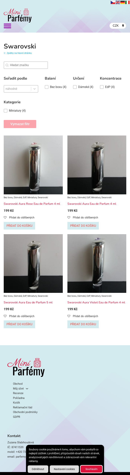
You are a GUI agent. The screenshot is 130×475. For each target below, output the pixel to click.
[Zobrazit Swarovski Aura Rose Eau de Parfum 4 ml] (33, 164)
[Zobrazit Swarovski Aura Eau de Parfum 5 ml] (33, 263)
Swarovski (43, 197)
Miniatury (32, 197)
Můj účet (18, 388)
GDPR (16, 417)
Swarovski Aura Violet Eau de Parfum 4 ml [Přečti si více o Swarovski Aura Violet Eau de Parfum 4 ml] (96, 302)
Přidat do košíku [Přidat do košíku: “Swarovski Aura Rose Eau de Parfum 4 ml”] (19, 226)
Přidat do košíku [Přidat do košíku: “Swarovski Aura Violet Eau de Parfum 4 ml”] (83, 324)
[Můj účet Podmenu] (27, 388)
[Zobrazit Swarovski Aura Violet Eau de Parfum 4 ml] (96, 263)
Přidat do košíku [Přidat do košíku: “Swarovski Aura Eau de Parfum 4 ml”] (83, 226)
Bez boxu (8, 197)
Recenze (18, 393)
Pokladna (19, 398)
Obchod (17, 383)
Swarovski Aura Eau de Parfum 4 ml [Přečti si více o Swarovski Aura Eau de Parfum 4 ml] (91, 204)
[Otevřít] (7, 26)
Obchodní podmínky (25, 412)
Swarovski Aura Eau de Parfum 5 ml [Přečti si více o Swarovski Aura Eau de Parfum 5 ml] (28, 302)
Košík (16, 402)
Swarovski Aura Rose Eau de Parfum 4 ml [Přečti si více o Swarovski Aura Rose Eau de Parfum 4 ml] (32, 204)
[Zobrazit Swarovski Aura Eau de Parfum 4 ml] (96, 164)
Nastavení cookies (64, 469)
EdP (25, 197)
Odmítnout (38, 469)
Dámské (18, 197)
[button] (21, 111)
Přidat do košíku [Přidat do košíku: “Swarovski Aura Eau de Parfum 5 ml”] (19, 324)
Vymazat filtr (20, 124)
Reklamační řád (22, 407)
